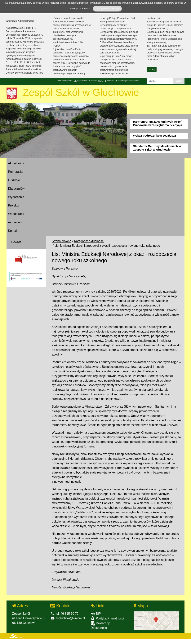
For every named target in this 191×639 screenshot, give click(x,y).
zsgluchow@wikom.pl (67, 618)
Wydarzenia (16, 197)
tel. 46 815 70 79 (64, 613)
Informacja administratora (128, 81)
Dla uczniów (16, 188)
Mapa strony (80, 81)
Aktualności (16, 163)
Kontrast (109, 81)
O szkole (14, 180)
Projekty (13, 205)
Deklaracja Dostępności (100, 625)
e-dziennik (15, 222)
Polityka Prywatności (107, 618)
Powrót (16, 242)
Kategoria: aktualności (89, 241)
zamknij (152, 69)
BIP (96, 613)
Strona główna (65, 81)
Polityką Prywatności (90, 2)
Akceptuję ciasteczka (107, 8)
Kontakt (13, 230)
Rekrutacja (15, 171)
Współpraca (16, 213)
